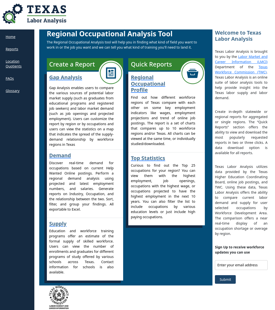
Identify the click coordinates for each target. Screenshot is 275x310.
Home (10, 36)
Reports (12, 49)
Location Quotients (14, 63)
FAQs (10, 78)
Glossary (12, 90)
